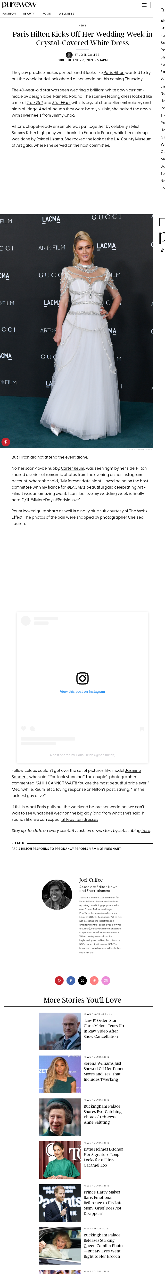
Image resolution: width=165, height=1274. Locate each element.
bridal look (48, 79)
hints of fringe (24, 109)
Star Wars (61, 103)
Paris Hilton (114, 73)
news (82, 26)
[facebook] (70, 980)
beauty (29, 14)
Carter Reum (72, 469)
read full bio (86, 952)
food (46, 14)
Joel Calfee (89, 55)
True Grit (35, 103)
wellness (66, 14)
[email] (105, 980)
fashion (9, 14)
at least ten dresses (79, 820)
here (145, 831)
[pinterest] (5, 442)
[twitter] (82, 980)
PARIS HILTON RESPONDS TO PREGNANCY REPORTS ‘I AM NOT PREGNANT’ (67, 849)
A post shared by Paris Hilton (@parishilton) (83, 755)
